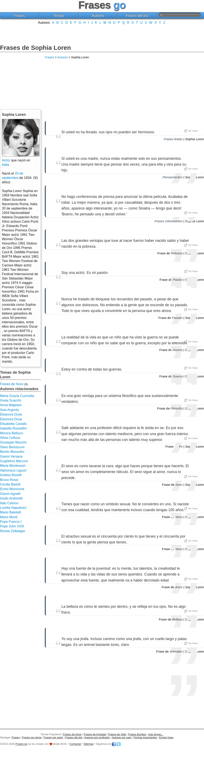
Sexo (179, 484)
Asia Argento (9, 410)
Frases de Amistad (95, 734)
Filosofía (177, 408)
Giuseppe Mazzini (13, 442)
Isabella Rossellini (13, 428)
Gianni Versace (11, 456)
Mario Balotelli (10, 512)
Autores (98, 15)
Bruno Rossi (9, 480)
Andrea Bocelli (10, 475)
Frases (19, 15)
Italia (5, 164)
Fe (181, 446)
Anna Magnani (10, 405)
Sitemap (88, 744)
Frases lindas (173, 139)
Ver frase (191, 130)
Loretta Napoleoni (13, 507)
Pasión (178, 279)
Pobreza (177, 253)
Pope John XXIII (12, 526)
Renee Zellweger (12, 531)
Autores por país (121, 737)
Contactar (75, 744)
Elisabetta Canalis (13, 424)
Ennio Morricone (12, 489)
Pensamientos (172, 177)
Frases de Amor (72, 734)
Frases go (21, 744)
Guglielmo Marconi (14, 461)
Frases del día (137, 15)
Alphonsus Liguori (13, 470)
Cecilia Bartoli (10, 484)
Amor (179, 587)
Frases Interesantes (169, 221)
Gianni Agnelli (10, 494)
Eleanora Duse (11, 414)
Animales (176, 651)
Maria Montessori (13, 465)
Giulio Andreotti (11, 498)
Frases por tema (31, 737)
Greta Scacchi (10, 400)
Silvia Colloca (10, 437)
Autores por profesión (97, 737)
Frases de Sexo (11, 384)
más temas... (155, 734)
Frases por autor (53, 737)
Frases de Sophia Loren (35, 47)
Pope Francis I (10, 521)
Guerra (178, 350)
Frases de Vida (117, 734)
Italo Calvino (9, 503)
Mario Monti (9, 517)
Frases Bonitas (137, 734)
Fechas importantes (145, 737)
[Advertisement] (102, 34)
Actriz (6, 160)
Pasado (177, 318)
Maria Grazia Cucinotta (17, 396)
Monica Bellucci (11, 433)
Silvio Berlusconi (12, 447)
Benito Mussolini (12, 451)
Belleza (177, 619)
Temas (58, 15)
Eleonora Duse (11, 419)
